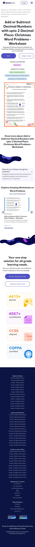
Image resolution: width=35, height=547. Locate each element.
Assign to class (26, 56)
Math (20, 10)
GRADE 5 (17, 65)
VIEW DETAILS (8, 228)
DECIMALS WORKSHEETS (17, 79)
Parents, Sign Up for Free (17, 276)
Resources (4, 10)
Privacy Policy (17, 526)
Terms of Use (7, 526)
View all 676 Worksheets (17, 194)
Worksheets (13, 10)
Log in (24, 3)
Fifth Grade (26, 10)
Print (8, 56)
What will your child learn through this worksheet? (17, 170)
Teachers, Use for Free (17, 284)
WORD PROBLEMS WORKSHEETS (17, 75)
